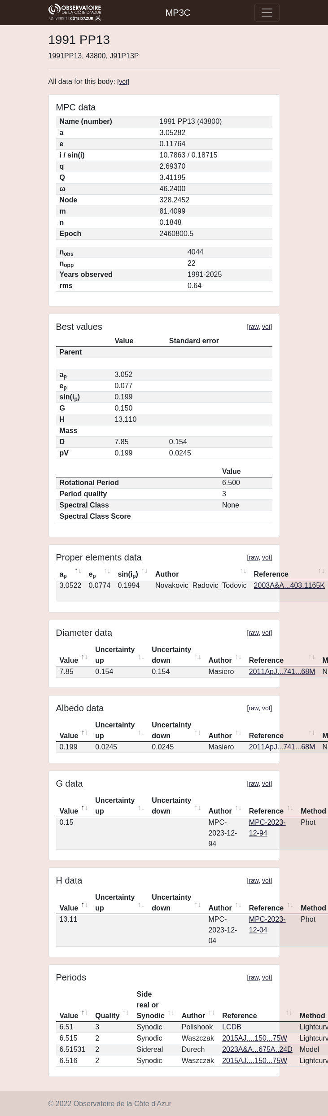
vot (123, 81)
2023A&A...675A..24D (257, 1049)
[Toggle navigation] (267, 13)
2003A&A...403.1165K (289, 585)
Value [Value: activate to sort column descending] (69, 660)
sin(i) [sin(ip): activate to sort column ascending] (128, 574)
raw (253, 326)
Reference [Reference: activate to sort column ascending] (266, 660)
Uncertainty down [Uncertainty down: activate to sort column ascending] (171, 655)
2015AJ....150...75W (254, 1038)
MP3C (178, 13)
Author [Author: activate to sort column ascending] (167, 574)
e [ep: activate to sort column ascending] (92, 574)
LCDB (231, 1027)
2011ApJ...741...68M (282, 671)
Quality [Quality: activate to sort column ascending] (107, 1016)
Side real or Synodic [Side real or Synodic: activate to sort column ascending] (151, 1005)
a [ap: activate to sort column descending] (63, 574)
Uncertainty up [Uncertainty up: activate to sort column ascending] (115, 655)
